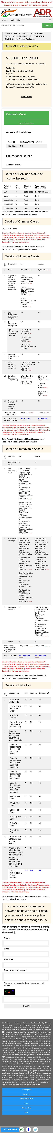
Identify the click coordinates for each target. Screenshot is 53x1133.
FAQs (26, 1112)
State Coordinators (26, 1099)
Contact (26, 1103)
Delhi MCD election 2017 (23, 33)
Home (4, 20)
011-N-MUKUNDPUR (22, 36)
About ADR (26, 1094)
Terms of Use (26, 1108)
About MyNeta (26, 1090)
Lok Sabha (15, 20)
